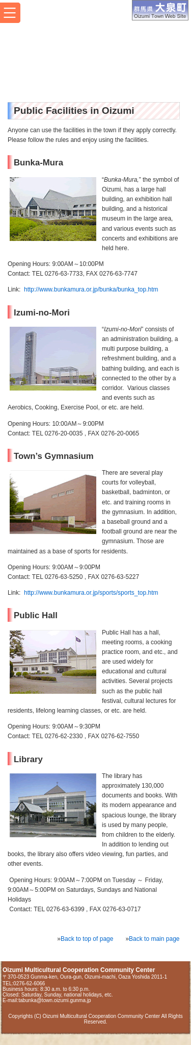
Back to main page (154, 938)
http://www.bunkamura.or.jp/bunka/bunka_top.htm (91, 289)
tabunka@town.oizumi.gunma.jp (54, 1000)
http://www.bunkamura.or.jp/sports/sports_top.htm (91, 592)
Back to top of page (87, 938)
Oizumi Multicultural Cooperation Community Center (78, 54)
